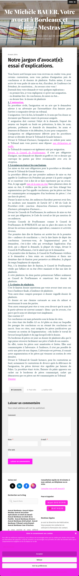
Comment (12, 415)
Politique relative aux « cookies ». (21, 572)
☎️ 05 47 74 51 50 (56, 508)
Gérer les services (8, 547)
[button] (76, 533)
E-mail (44, 440)
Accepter (39, 554)
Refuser (39, 560)
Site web (11, 450)
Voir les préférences (39, 566)
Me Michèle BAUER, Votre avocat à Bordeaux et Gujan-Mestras (39, 19)
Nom (10, 440)
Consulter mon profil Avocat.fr (53, 489)
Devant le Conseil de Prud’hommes (26, 152)
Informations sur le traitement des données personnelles (49, 572)
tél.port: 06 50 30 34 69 (57, 503)
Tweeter (12, 379)
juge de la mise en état (37, 184)
